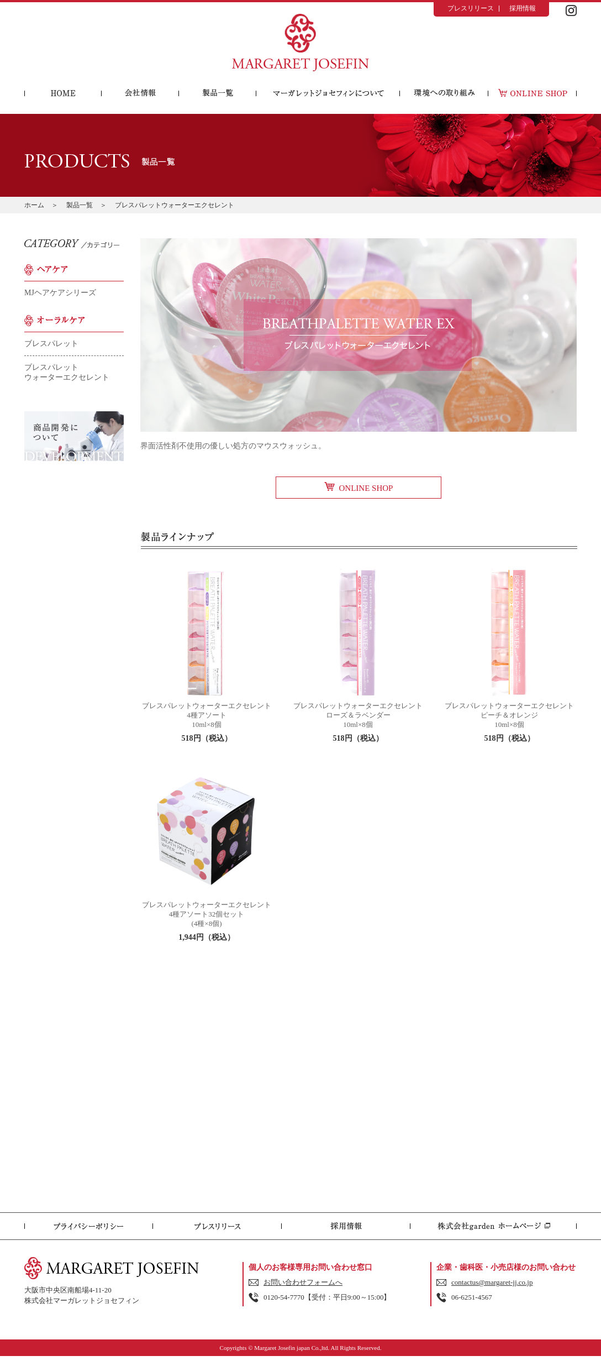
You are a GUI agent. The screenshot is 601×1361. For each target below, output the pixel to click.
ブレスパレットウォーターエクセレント (66, 372)
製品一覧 (79, 205)
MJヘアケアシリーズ (60, 293)
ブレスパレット (51, 343)
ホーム (34, 205)
